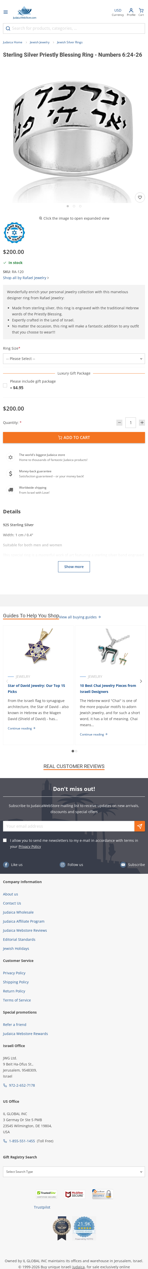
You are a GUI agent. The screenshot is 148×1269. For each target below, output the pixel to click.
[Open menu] (5, 12)
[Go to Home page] (24, 12)
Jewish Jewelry (40, 42)
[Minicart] (141, 12)
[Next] (141, 681)
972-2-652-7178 (22, 1085)
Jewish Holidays (16, 948)
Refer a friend (14, 1024)
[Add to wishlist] (140, 197)
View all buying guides (80, 617)
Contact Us (12, 903)
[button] (74, 132)
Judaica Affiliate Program (23, 921)
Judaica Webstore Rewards (25, 1033)
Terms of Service (17, 1000)
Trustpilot (42, 1207)
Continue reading (22, 728)
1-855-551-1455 (22, 1141)
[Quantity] (130, 422)
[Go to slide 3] (80, 206)
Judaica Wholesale (18, 912)
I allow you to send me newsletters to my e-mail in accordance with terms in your (74, 843)
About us (10, 894)
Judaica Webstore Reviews (25, 930)
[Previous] (7, 681)
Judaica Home (12, 42)
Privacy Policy (30, 846)
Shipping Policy (16, 982)
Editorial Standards (19, 939)
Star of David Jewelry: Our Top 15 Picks (36, 688)
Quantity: (12, 422)
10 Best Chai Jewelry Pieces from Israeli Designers (108, 688)
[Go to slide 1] (68, 206)
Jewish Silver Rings (70, 42)
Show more (74, 566)
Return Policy (14, 991)
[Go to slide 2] (74, 206)
